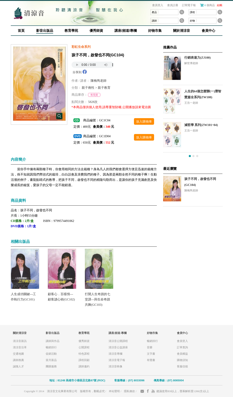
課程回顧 (84, 360)
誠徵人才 (18, 366)
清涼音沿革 (20, 347)
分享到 (77, 72)
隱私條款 (129, 391)
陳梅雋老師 (98, 80)
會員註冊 (172, 5)
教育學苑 (71, 30)
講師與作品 (52, 341)
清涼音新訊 (20, 341)
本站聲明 (114, 391)
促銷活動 (51, 353)
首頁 (21, 30)
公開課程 (84, 347)
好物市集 (155, 30)
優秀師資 (96, 30)
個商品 (213, 5)
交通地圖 (18, 353)
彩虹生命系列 (81, 46)
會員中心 (208, 30)
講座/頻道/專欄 (125, 30)
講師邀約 (84, 366)
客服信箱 (182, 366)
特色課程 (84, 353)
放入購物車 (144, 121)
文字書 (151, 353)
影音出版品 (44, 30)
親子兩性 (88, 87)
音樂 (149, 347)
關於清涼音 (181, 30)
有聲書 (151, 360)
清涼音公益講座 (118, 347)
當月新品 (51, 360)
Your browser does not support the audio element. (93, 65)
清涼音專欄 (115, 353)
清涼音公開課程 (118, 341)
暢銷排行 (51, 347)
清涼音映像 (115, 366)
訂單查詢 (182, 347)
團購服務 (51, 366)
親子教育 (104, 87)
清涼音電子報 (117, 360)
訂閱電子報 (189, 5)
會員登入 (157, 5)
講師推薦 (18, 360)
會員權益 (182, 353)
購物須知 (182, 360)
